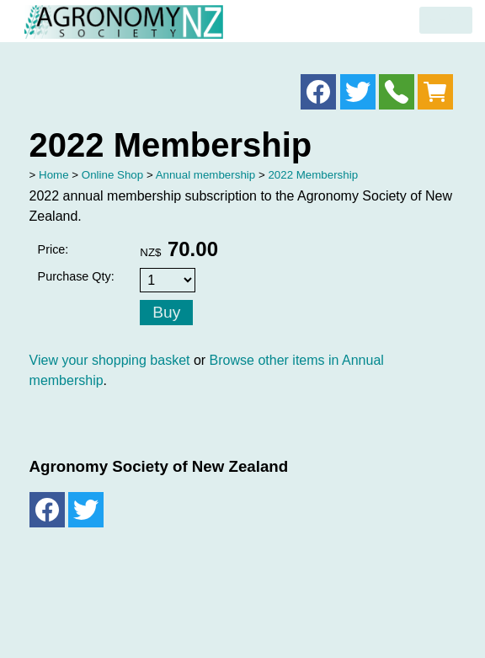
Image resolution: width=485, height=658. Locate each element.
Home (54, 175)
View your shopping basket (109, 360)
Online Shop (112, 175)
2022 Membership (313, 175)
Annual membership (206, 175)
